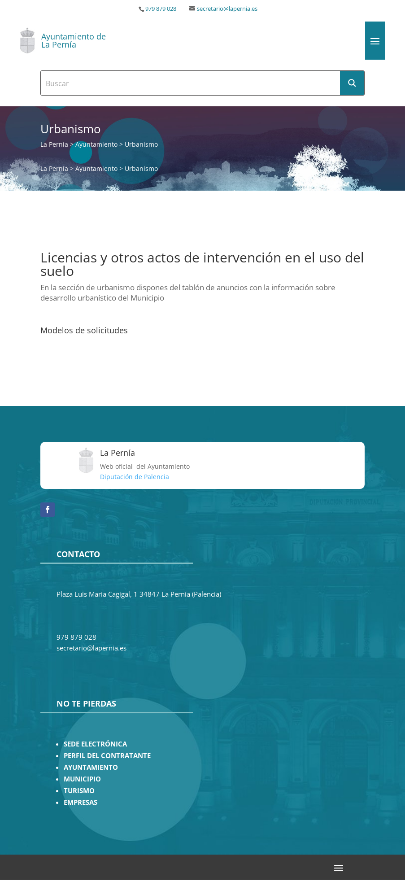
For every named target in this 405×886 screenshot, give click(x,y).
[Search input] (190, 83)
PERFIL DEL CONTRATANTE (107, 755)
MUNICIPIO (82, 779)
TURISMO (79, 790)
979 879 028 (160, 9)
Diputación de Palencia (134, 476)
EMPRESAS (80, 802)
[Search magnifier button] (352, 83)
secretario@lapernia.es (227, 9)
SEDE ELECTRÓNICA (95, 744)
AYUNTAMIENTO (91, 767)
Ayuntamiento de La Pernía (73, 40)
